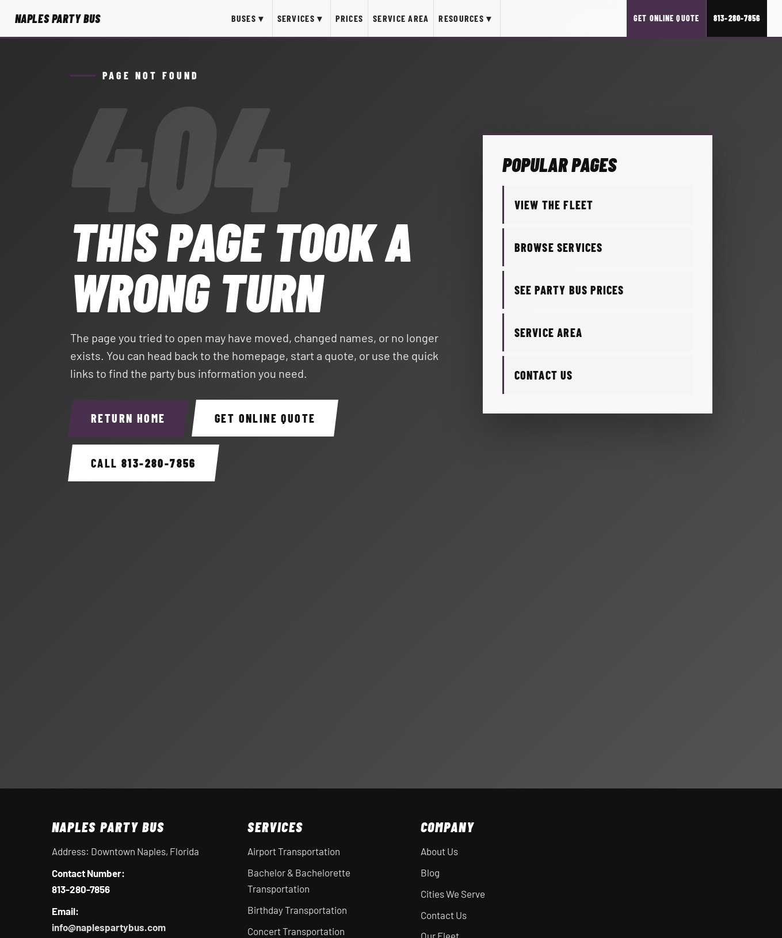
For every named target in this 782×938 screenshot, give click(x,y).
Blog (430, 872)
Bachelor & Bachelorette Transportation (298, 880)
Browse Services (558, 247)
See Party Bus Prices (569, 290)
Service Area (401, 18)
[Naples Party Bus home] (58, 18)
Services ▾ (300, 18)
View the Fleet (554, 205)
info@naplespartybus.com (109, 927)
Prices (349, 18)
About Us (439, 851)
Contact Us (543, 375)
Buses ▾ (247, 18)
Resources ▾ (464, 18)
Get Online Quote (666, 18)
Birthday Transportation (297, 910)
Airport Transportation (293, 851)
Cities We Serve (453, 893)
